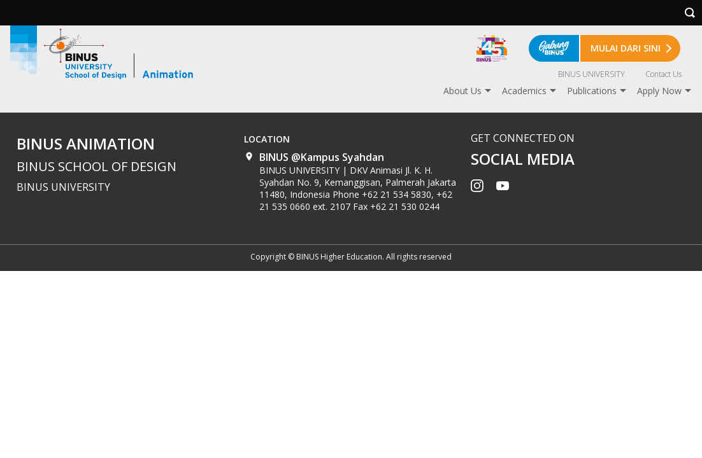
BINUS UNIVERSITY (591, 74)
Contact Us (663, 74)
